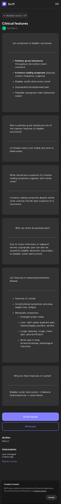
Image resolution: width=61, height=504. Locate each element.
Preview (30, 426)
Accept (51, 497)
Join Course (30, 416)
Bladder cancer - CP (15, 15)
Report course (9, 461)
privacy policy (40, 491)
